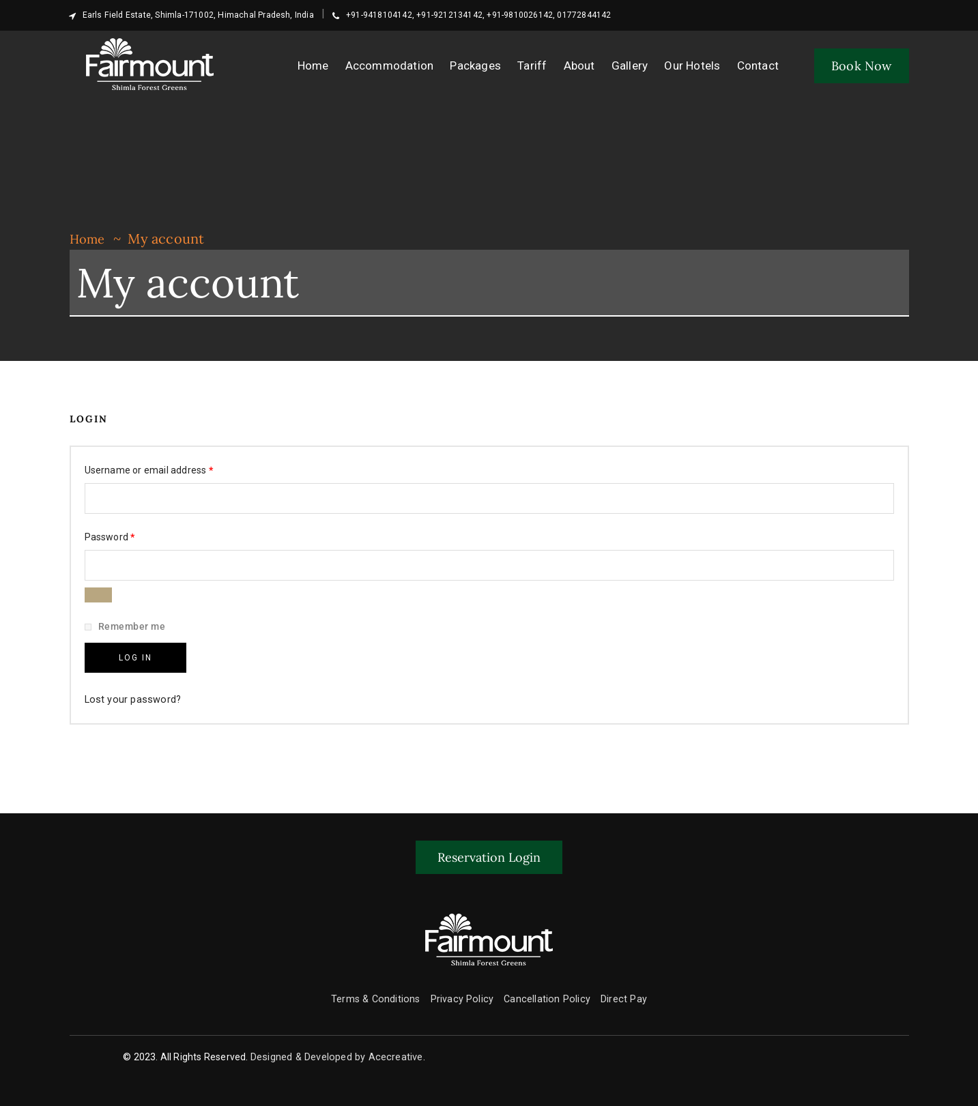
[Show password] (98, 594)
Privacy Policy (463, 992)
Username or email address (169, 467)
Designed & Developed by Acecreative (336, 1050)
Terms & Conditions (379, 992)
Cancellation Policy (545, 992)
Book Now (861, 66)
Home (89, 238)
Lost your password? (130, 692)
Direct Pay (619, 992)
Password (130, 534)
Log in (135, 653)
